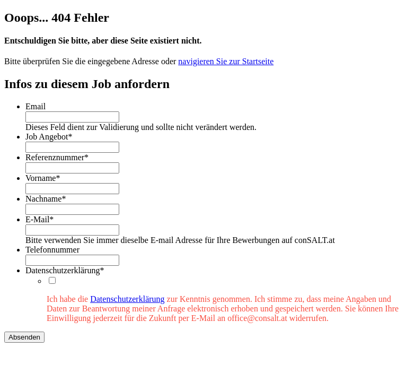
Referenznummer (57, 157)
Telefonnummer (52, 249)
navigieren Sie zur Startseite (225, 61)
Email (35, 106)
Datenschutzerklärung (64, 270)
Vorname (42, 178)
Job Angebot (48, 136)
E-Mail (39, 219)
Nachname (45, 198)
